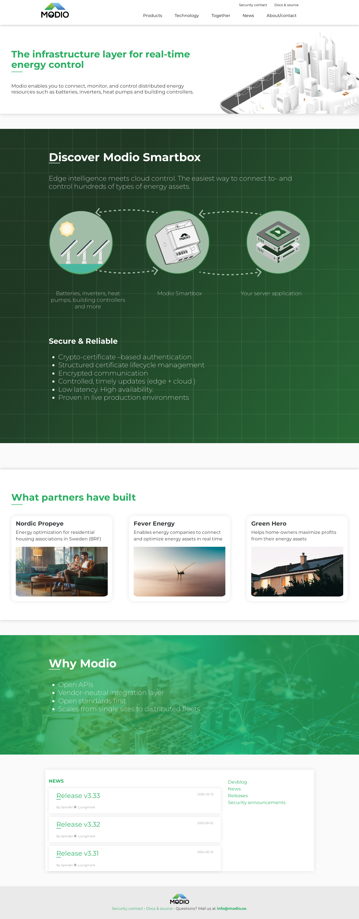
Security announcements (256, 802)
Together (220, 15)
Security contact (253, 5)
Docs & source (286, 5)
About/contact (282, 15)
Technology (187, 15)
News (248, 15)
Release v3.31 (77, 853)
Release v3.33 (78, 796)
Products (152, 15)
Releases (238, 795)
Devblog (237, 782)
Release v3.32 (78, 824)
